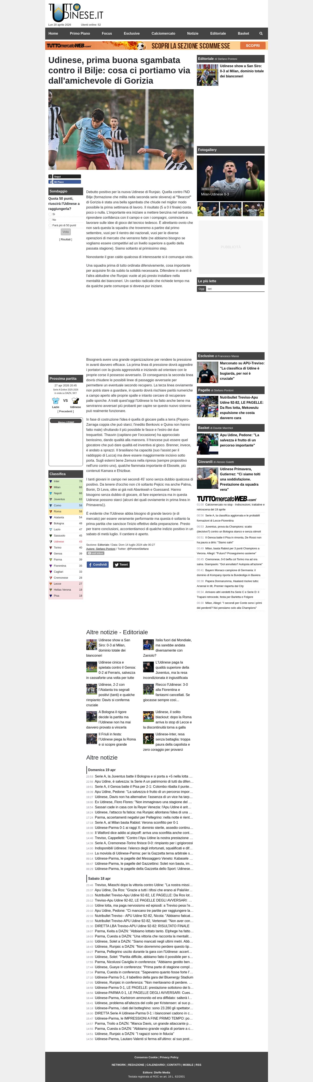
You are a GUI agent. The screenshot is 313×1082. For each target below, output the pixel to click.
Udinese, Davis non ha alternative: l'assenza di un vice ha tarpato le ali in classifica (157, 797)
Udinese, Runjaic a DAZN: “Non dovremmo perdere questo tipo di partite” (150, 946)
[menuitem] (261, 33)
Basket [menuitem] (243, 33)
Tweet (121, 565)
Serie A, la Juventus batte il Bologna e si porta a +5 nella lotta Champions (151, 776)
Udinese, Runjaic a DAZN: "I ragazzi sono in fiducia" (134, 1034)
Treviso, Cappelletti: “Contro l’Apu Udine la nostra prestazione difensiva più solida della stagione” (168, 838)
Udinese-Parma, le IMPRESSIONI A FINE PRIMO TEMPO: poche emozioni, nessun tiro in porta (168, 1018)
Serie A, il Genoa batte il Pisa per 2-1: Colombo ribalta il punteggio (145, 786)
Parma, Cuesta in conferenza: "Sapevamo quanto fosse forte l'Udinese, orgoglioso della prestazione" (171, 972)
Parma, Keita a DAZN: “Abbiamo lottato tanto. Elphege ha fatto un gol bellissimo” (156, 931)
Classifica (58, 474)
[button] (66, 232)
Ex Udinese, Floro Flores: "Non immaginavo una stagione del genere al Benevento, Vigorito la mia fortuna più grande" (184, 802)
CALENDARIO (156, 1064)
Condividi (97, 565)
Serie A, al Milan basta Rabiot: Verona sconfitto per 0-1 (136, 822)
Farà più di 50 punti (64, 225)
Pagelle (204, 390)
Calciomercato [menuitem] (163, 33)
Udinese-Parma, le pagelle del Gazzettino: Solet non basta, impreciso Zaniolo (154, 863)
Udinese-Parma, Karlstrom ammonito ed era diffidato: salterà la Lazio (147, 998)
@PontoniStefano (138, 548)
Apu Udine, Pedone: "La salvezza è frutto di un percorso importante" (146, 792)
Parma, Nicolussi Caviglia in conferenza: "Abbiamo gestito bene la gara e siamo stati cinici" (164, 962)
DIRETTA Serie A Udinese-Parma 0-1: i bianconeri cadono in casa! (145, 1013)
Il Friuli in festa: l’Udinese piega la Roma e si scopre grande (117, 739)
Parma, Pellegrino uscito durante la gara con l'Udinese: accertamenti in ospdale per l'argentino (166, 951)
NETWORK (119, 1064)
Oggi (201, 288)
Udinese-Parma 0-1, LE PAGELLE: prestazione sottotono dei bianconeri (149, 987)
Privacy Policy (169, 1057)
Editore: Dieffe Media (156, 1072)
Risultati (66, 239)
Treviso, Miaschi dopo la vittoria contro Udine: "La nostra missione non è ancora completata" (165, 885)
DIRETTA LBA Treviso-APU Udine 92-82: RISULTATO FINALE (142, 926)
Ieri (210, 288)
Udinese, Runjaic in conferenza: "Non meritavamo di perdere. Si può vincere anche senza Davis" (168, 982)
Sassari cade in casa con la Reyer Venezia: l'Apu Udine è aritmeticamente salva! (156, 807)
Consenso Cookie (146, 1057)
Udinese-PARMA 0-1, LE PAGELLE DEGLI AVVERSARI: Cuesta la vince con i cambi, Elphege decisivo (173, 993)
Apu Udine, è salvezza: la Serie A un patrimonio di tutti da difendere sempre (152, 781)
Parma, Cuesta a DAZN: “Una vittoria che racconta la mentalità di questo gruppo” (156, 936)
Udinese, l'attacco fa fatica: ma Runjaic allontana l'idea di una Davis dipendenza (155, 812)
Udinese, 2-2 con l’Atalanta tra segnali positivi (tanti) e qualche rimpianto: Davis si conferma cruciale (110, 695)
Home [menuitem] (53, 33)
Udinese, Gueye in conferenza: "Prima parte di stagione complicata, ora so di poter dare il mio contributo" (175, 967)
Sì (53, 214)
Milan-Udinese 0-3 (215, 194)
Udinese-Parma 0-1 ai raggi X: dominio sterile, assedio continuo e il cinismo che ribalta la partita (167, 827)
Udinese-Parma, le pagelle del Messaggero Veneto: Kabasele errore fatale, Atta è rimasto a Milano (170, 858)
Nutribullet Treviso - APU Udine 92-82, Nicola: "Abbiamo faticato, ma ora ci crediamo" (159, 916)
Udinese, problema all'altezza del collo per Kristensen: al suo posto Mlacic (151, 1003)
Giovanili (205, 462)
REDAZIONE (136, 1064)
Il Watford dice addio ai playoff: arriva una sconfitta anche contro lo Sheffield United (158, 833)
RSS (198, 1064)
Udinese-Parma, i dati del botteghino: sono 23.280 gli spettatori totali (147, 1008)
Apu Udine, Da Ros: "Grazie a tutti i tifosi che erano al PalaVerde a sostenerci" (154, 890)
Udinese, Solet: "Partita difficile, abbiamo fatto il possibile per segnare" (148, 957)
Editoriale (104, 544)
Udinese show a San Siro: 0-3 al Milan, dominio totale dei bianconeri (242, 71)
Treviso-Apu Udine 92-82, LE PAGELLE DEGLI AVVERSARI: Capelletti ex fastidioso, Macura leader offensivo (178, 900)
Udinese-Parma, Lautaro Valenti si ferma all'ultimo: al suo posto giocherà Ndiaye (156, 1039)
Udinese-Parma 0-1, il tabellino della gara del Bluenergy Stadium (144, 977)
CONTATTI (174, 1064)
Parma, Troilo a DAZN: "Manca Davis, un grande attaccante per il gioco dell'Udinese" (159, 1023)
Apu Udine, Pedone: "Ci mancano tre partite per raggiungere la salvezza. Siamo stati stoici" (164, 910)
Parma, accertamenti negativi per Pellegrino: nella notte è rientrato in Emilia (152, 817)
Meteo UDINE (66, 422)
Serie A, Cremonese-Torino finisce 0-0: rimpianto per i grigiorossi (144, 843)
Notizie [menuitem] (192, 33)
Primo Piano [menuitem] (80, 33)
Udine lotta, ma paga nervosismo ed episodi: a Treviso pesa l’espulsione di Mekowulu (160, 905)
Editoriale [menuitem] (218, 33)
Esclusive (206, 356)
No (54, 219)
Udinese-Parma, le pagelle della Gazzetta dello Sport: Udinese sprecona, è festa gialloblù (163, 869)
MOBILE (188, 1064)
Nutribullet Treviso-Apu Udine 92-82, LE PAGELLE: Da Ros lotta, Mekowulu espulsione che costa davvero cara (179, 895)
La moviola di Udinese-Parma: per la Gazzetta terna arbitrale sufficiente (149, 853)
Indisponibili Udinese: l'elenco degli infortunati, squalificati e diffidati (145, 848)
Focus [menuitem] (107, 33)
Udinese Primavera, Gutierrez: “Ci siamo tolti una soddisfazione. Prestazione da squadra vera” (240, 479)
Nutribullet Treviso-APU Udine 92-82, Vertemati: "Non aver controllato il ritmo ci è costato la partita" (170, 921)
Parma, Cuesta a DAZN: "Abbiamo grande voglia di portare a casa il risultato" (153, 1028)
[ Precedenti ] (66, 411)
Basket (203, 428)
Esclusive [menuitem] (132, 33)
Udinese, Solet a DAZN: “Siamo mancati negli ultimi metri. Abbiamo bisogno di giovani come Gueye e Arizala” (178, 941)
